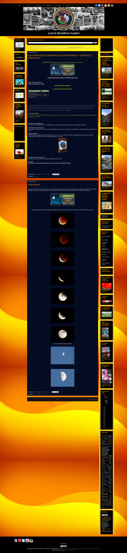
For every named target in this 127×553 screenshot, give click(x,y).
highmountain (104, 476)
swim (102, 500)
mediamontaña (105, 481)
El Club (88, 5)
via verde (108, 504)
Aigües (105, 438)
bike (111, 443)
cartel (103, 456)
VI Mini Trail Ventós (106, 402)
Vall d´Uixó (109, 503)
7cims (103, 436)
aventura (104, 441)
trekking (107, 500)
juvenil (108, 476)
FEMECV (104, 246)
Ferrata (103, 474)
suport (110, 499)
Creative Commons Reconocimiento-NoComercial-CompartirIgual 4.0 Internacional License (106, 524)
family (103, 473)
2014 (104, 423)
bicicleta (108, 443)
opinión (110, 488)
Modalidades (48, 5)
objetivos (103, 488)
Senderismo (104, 254)
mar (106, 478)
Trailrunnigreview (106, 257)
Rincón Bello (109, 490)
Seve (111, 497)
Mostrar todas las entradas (75, 47)
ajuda (111, 438)
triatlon (110, 500)
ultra (107, 502)
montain (110, 482)
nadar (111, 484)
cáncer (110, 444)
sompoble (107, 499)
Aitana (108, 438)
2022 (104, 407)
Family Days (58, 5)
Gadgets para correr (106, 252)
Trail (105, 500)
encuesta (103, 469)
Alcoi (102, 439)
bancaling (110, 441)
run (102, 492)
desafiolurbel (104, 463)
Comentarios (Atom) (65, 403)
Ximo (111, 505)
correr (110, 458)
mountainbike (109, 483)
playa (111, 489)
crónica (104, 460)
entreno (110, 470)
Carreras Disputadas (106, 449)
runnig (110, 492)
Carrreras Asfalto (107, 455)
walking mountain (105, 505)
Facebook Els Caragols (105, 243)
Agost (110, 436)
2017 (104, 417)
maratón (110, 478)
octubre (106, 397)
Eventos (29, 5)
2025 (104, 395)
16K (106, 435)
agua (102, 438)
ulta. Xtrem (104, 502)
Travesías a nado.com (104, 260)
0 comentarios (47, 174)
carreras (103, 446)
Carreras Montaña (105, 453)
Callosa (103, 444)
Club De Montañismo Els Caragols (106, 226)
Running (105, 494)
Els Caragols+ (105, 240)
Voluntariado (68, 5)
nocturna (110, 487)
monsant (110, 481)
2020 (104, 411)
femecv (110, 473)
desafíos (110, 463)
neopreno (103, 487)
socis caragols (108, 498)
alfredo (106, 439)
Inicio (19, 5)
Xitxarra (103, 507)
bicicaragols (104, 443)
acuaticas (106, 436)
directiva (103, 464)
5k (111, 435)
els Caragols (108, 467)
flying (107, 474)
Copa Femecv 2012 (107, 457)
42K (109, 435)
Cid (107, 456)
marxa (110, 479)
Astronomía (34, 184)
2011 (104, 427)
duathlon (107, 464)
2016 (104, 419)
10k (102, 435)
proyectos (104, 490)
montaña (103, 483)
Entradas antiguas (92, 399)
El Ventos (108, 465)
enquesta (110, 469)
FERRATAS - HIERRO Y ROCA (106, 249)
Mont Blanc (104, 482)
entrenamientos (104, 470)
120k (104, 435)
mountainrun (104, 484)
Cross (103, 462)
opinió (107, 488)
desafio (110, 462)
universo (44, 394)
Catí (105, 456)
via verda (103, 504)
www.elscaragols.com (107, 531)
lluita (108, 477)
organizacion (104, 489)
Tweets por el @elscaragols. (105, 216)
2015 (104, 421)
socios (103, 498)
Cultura (78, 5)
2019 (104, 413)
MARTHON (104, 479)
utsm (106, 503)
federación (106, 473)
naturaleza (109, 486)
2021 (104, 409)
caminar (106, 444)
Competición (38, 5)
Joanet (36, 174)
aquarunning (104, 440)
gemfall (110, 474)
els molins (104, 468)
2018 (104, 415)
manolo (103, 478)
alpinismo (110, 439)
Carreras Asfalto (108, 446)
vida (111, 504)
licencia (105, 477)
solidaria (103, 499)
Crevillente (110, 459)
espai (40, 394)
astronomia (35, 176)
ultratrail (110, 502)
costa (103, 459)
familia (110, 472)
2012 (104, 425)
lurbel (111, 477)
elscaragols (109, 468)
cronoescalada (109, 460)
